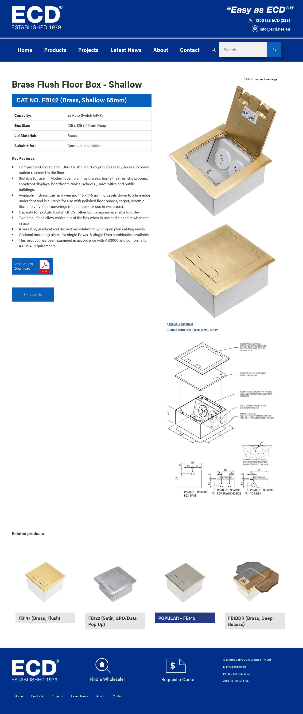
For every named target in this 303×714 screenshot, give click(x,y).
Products (37, 696)
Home (19, 696)
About (100, 696)
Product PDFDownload (24, 266)
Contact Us (33, 294)
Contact (118, 696)
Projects (57, 696)
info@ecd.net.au (270, 28)
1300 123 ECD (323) (268, 19)
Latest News (79, 696)
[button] (214, 49)
